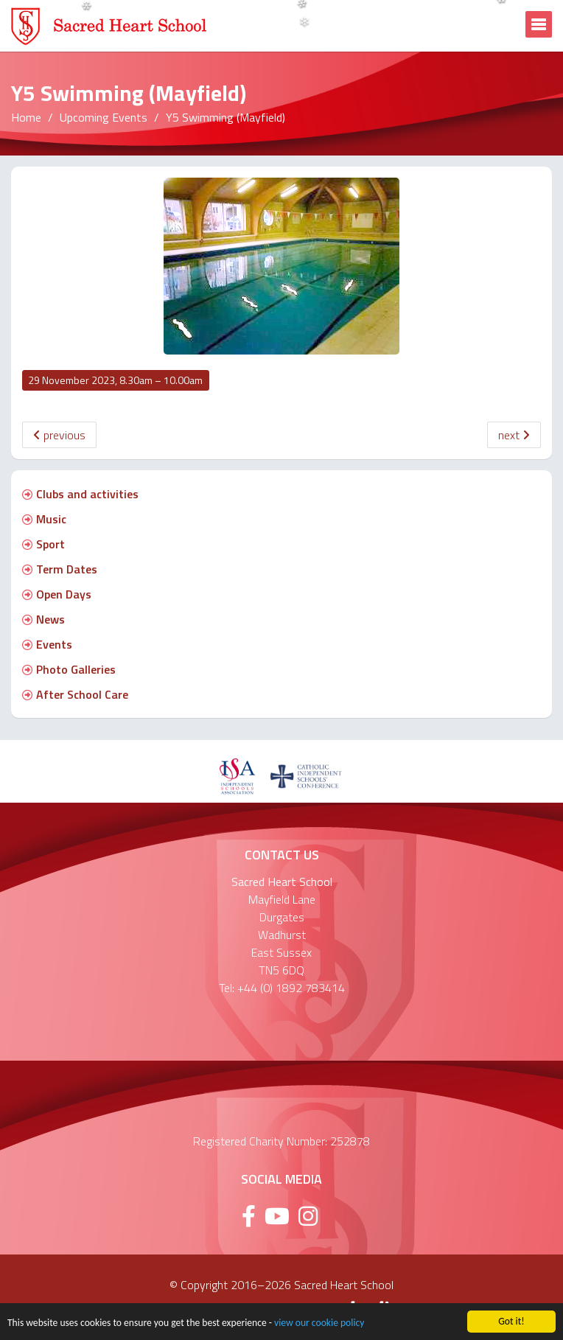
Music (44, 519)
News (43, 619)
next (514, 435)
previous (59, 435)
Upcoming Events (103, 117)
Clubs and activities (80, 494)
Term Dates (59, 569)
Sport (43, 544)
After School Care (75, 694)
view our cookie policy (319, 1324)
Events (47, 644)
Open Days (56, 594)
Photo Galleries (69, 669)
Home (26, 117)
